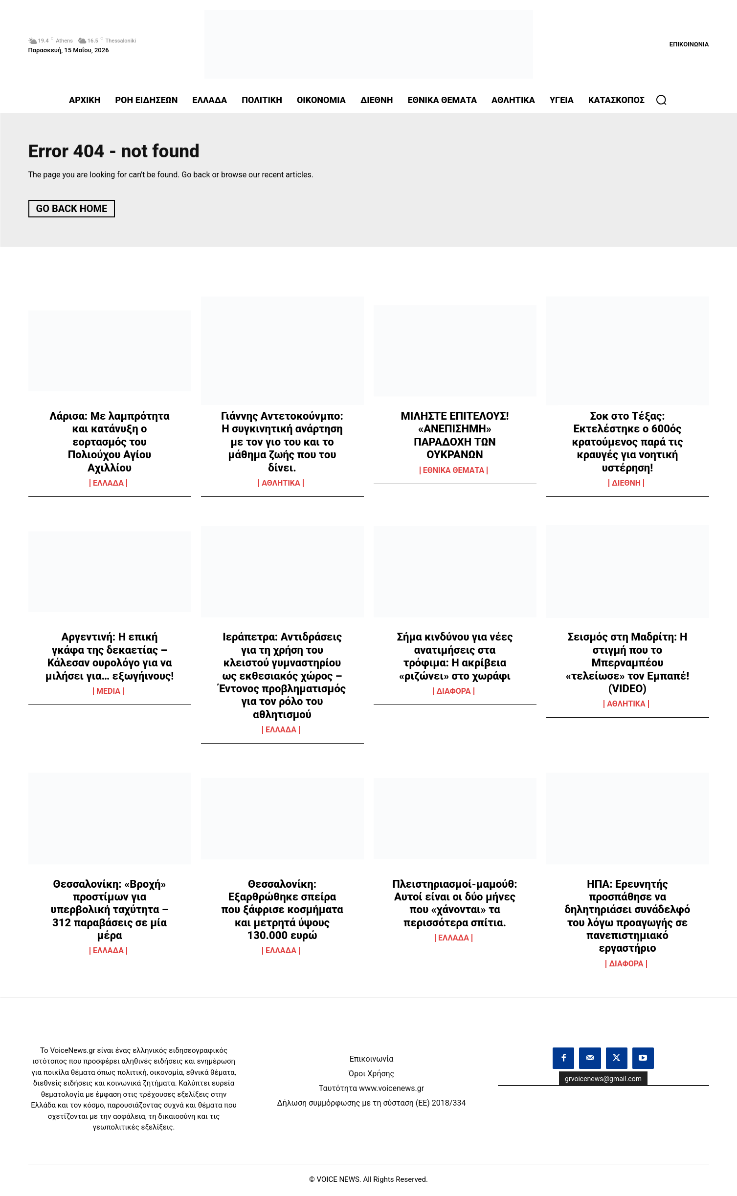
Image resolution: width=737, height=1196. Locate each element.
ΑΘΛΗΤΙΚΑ (281, 486)
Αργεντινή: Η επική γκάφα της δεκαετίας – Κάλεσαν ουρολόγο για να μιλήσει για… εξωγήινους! (109, 658)
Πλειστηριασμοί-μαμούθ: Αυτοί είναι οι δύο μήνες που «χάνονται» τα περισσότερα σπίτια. (454, 905)
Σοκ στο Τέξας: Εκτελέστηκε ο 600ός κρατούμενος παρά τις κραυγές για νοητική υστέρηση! (627, 444)
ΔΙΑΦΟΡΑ (453, 694)
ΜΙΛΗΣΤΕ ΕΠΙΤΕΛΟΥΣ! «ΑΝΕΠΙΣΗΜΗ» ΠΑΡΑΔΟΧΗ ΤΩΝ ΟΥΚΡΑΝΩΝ (455, 437)
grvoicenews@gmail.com (603, 1081)
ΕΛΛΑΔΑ (108, 486)
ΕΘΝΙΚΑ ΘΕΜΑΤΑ (454, 473)
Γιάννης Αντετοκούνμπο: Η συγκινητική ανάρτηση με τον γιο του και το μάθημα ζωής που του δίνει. (282, 444)
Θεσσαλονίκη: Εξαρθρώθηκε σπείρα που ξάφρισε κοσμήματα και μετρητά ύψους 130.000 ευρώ (282, 912)
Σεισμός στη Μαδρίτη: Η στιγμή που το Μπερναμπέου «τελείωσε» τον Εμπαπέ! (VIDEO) (627, 665)
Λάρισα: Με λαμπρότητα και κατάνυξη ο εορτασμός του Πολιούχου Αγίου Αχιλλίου (110, 444)
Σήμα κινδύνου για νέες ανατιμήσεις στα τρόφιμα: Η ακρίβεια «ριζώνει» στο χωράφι (455, 658)
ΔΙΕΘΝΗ (626, 486)
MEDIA (108, 694)
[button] (661, 99)
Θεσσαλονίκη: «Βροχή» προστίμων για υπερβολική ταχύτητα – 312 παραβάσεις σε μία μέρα (109, 912)
